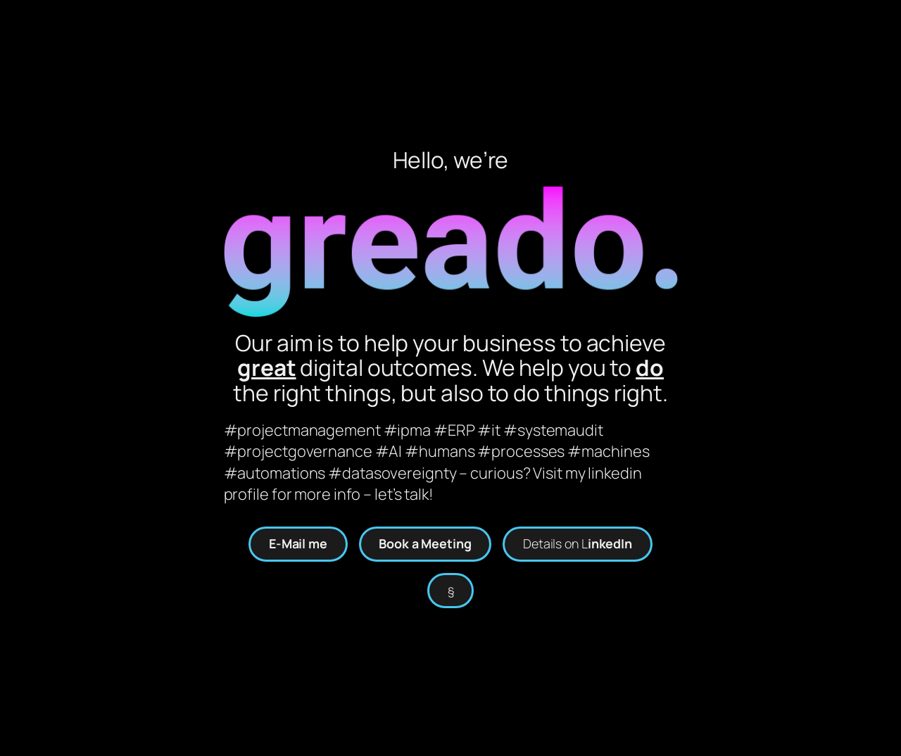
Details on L (577, 543)
